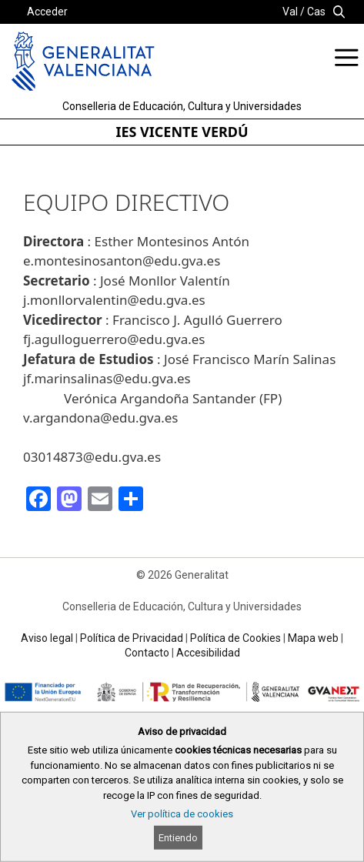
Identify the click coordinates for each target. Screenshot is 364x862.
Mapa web (313, 638)
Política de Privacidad (131, 638)
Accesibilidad (208, 652)
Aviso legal (47, 638)
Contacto (147, 652)
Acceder (47, 11)
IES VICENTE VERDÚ (181, 131)
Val (290, 11)
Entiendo (178, 838)
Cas (316, 11)
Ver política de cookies (182, 814)
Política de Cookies (235, 638)
